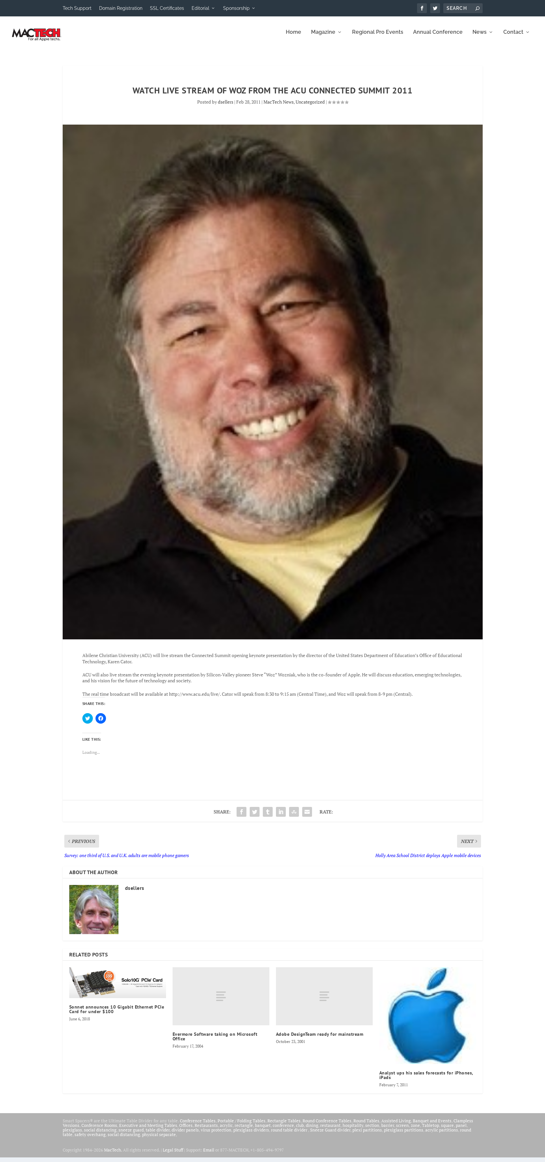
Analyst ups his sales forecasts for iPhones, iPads (426, 1079)
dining (312, 1130)
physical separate (159, 1139)
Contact (513, 37)
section (372, 1130)
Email (208, 1154)
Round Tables (366, 1125)
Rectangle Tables (284, 1125)
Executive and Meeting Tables (148, 1130)
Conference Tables (198, 1125)
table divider (158, 1134)
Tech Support (77, 8)
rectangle (244, 1130)
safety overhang (90, 1139)
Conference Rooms (99, 1130)
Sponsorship (236, 8)
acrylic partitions (441, 1134)
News (479, 37)
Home (293, 37)
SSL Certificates (167, 8)
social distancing (100, 1134)
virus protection (216, 1134)
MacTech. (113, 1154)
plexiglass (72, 1134)
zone (415, 1130)
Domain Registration (120, 8)
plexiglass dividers (251, 1134)
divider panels (185, 1134)
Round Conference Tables (327, 1125)
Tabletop (430, 1130)
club (300, 1130)
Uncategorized (310, 106)
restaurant (330, 1130)
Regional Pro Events (377, 37)
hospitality (353, 1130)
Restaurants (206, 1130)
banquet (263, 1130)
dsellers (225, 106)
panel (461, 1130)
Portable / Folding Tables (241, 1125)
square (447, 1130)
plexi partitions (367, 1134)
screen (402, 1130)
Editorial (200, 8)
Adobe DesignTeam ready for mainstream (320, 1039)
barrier (387, 1130)
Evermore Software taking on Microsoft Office (215, 1041)
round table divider (289, 1134)
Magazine (323, 37)
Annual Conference (438, 37)
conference (283, 1130)
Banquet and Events (432, 1125)
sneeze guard (131, 1134)
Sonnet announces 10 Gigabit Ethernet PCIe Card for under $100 (116, 1014)
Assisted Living (396, 1125)
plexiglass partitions (403, 1134)
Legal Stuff (173, 1154)
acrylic (226, 1130)
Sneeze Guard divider (330, 1134)
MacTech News (278, 106)
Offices (186, 1130)
